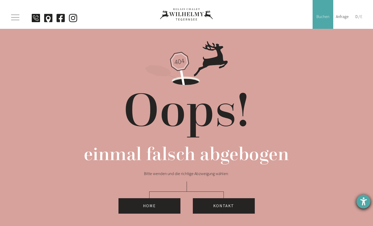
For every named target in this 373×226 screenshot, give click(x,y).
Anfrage (342, 16)
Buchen (322, 16)
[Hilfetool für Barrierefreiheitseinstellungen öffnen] (363, 201)
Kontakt (223, 206)
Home (149, 206)
